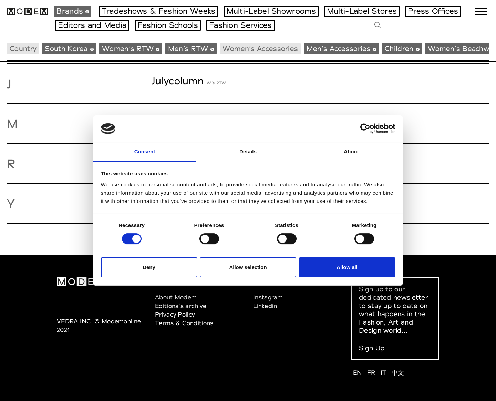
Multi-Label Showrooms (271, 11)
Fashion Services (240, 25)
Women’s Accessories (260, 48)
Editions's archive (180, 305)
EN (357, 372)
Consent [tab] (144, 151)
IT (383, 372)
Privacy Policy (175, 314)
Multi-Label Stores (362, 11)
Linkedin (265, 305)
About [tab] (351, 151)
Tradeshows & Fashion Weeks (159, 11)
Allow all (347, 267)
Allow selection (248, 267)
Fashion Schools (167, 25)
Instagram (268, 297)
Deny (149, 267)
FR (371, 372)
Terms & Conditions (184, 323)
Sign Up (371, 348)
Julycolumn (178, 81)
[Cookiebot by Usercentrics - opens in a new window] (365, 128)
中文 (398, 372)
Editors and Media (92, 25)
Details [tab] (248, 151)
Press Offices (433, 11)
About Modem (176, 297)
